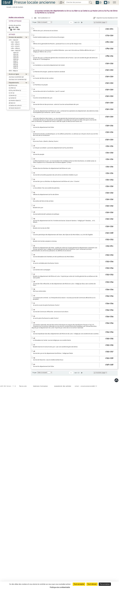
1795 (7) (15, 61)
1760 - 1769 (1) (15, 44)
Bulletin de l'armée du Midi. (41, 228)
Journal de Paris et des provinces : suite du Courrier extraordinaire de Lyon (56, 104)
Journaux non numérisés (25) (17, 79)
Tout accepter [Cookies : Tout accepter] (79, 584)
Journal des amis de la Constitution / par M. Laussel (49, 91)
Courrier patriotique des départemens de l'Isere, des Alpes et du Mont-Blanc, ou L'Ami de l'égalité (63, 234)
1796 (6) (15, 63)
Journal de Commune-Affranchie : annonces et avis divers (50, 311)
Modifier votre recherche (16, 17)
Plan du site (23, 386)
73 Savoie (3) (12, 95)
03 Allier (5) (12, 88)
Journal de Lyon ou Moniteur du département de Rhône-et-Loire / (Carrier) (56, 181)
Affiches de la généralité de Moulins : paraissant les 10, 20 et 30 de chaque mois (57, 43)
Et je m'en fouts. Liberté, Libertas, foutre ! (45, 141)
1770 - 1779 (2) (15, 46)
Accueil (8, 7)
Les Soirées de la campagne (41, 269)
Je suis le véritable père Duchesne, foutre (46, 263)
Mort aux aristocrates (39, 291)
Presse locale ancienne (34, 2)
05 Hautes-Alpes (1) (15, 100)
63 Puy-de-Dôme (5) (15, 90)
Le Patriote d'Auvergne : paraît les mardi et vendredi (49, 71)
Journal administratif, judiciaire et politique (46, 214)
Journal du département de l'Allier (43, 127)
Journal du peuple (38, 154)
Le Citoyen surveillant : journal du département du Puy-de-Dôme (53, 148)
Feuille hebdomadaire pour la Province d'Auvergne (48, 37)
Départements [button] (14, 82)
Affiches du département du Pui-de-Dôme (46, 194)
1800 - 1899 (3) (13, 70)
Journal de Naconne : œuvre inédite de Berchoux (48, 360)
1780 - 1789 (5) (15, 48)
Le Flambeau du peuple (40, 84)
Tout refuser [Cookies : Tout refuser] (92, 584)
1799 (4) (15, 68)
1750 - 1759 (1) (15, 42)
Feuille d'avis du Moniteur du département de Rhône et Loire (52, 168)
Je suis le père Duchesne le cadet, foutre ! (46, 318)
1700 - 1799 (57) (13, 40)
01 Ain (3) (11, 93)
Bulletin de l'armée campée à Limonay (45, 241)
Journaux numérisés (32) (16, 77)
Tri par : (34, 22)
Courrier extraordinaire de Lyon (42, 98)
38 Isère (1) (12, 103)
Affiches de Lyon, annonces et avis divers (45, 30)
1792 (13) (15, 56)
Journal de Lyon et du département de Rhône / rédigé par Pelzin (53, 353)
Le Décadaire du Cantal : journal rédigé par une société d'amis (52, 340)
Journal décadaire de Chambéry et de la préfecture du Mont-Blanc (53, 256)
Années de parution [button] (15, 37)
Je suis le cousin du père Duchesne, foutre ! (46, 305)
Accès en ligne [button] (14, 74)
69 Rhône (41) (13, 85)
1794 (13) (15, 59)
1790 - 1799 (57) (15, 50)
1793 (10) (15, 57)
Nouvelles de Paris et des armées (43, 201)
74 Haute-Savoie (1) (14, 108)
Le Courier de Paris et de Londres (43, 78)
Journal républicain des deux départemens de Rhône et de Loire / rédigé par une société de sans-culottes (66, 333)
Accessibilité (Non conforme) (62, 386)
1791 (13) (15, 54)
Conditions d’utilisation (40, 386)
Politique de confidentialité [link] (60, 587)
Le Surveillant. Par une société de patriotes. (46, 188)
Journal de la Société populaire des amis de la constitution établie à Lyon (55, 175)
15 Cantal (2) (12, 98)
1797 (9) (15, 64)
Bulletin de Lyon (38, 207)
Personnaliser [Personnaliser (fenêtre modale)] (105, 584)
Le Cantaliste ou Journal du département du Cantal (49, 65)
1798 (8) (15, 66)
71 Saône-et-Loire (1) (15, 105)
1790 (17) (15, 52)
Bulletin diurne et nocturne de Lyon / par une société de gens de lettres (55, 347)
